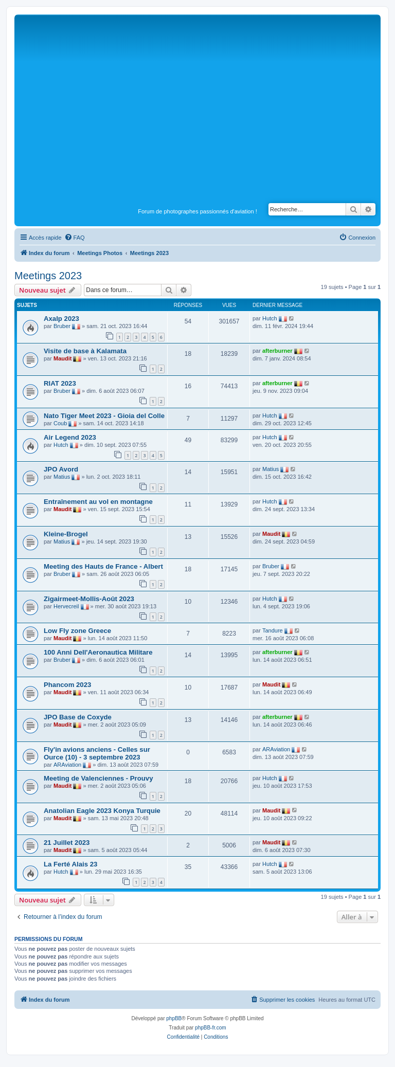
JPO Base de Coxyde (78, 717)
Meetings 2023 (48, 275)
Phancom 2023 (67, 685)
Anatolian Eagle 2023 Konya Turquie (102, 811)
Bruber (61, 326)
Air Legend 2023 (70, 437)
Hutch (269, 318)
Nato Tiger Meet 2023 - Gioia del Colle (104, 416)
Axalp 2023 (61, 318)
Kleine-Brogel (66, 534)
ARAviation (67, 765)
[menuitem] (74, 237)
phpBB (174, 1018)
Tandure (272, 630)
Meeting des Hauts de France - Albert (103, 566)
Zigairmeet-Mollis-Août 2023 (89, 599)
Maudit (62, 358)
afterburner (277, 351)
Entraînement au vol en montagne (98, 501)
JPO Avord (61, 469)
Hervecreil (66, 606)
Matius (61, 477)
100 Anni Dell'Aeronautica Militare (98, 652)
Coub (60, 423)
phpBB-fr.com (210, 1027)
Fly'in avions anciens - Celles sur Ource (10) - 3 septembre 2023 (97, 753)
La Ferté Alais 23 (70, 864)
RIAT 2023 (60, 383)
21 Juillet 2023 (66, 842)
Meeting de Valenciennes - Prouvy (98, 778)
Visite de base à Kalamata (85, 351)
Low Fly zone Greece (77, 631)
